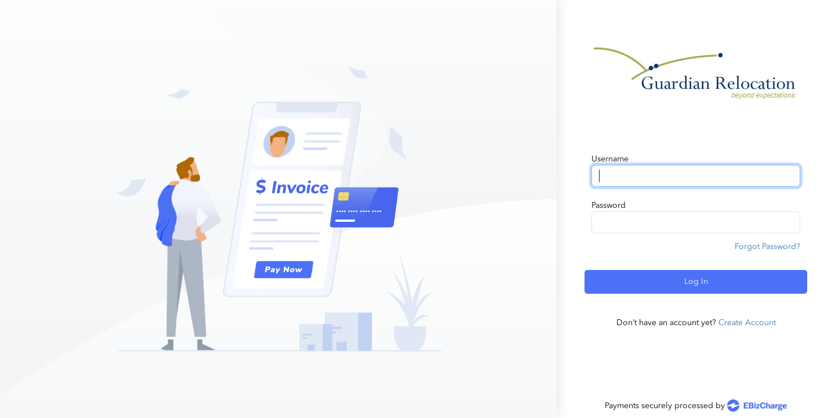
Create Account (747, 322)
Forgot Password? (767, 246)
